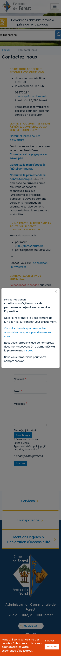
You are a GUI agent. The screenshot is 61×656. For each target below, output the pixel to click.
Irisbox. (28, 350)
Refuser (49, 640)
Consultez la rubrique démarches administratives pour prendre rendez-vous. (28, 332)
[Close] (55, 291)
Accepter (52, 646)
